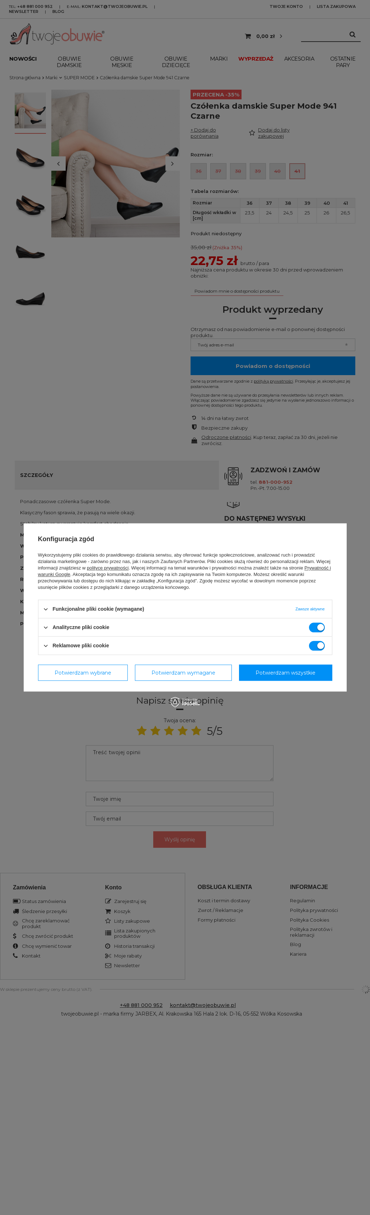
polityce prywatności (107, 568)
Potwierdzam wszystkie (285, 673)
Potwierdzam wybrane (83, 673)
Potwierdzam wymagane (183, 673)
